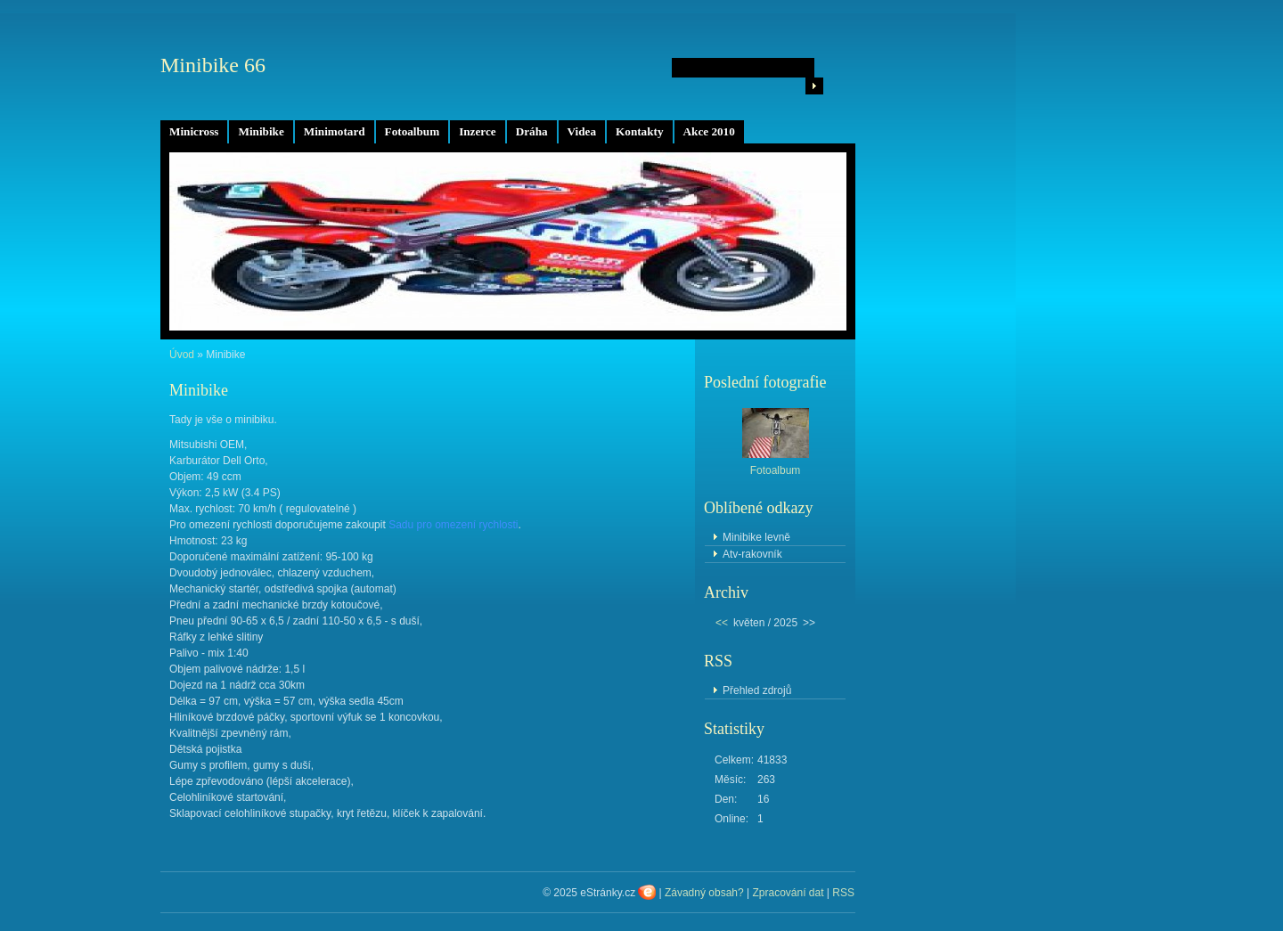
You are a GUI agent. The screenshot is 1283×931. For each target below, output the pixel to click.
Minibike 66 (213, 65)
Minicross (193, 131)
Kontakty (640, 131)
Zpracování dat (787, 892)
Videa (582, 131)
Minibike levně (756, 537)
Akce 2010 (709, 131)
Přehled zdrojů (757, 690)
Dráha (532, 131)
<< (721, 623)
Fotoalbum (412, 131)
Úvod (181, 354)
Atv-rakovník (752, 554)
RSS (843, 892)
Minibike (260, 131)
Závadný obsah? (704, 892)
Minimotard (334, 131)
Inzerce (477, 131)
